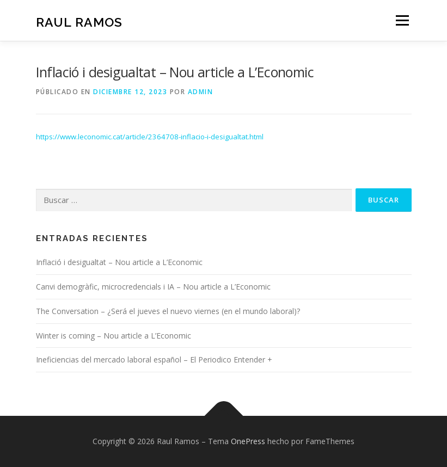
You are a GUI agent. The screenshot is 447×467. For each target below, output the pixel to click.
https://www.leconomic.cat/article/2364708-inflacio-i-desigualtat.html (150, 137)
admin (200, 91)
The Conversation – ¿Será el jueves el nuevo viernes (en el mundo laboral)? (168, 311)
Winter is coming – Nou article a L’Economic (113, 335)
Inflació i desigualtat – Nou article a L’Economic (119, 262)
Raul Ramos (79, 21)
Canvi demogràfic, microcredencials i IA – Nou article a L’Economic (153, 286)
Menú (402, 20)
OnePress (248, 441)
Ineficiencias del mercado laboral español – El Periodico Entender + (154, 359)
